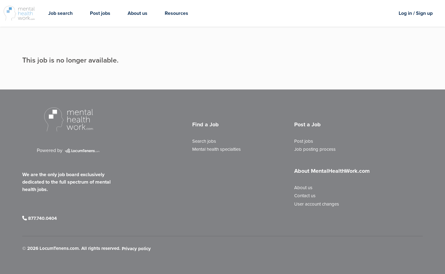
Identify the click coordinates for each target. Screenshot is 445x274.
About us (137, 13)
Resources (176, 13)
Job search (60, 13)
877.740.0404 (39, 218)
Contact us (305, 195)
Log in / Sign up (416, 13)
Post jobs (100, 13)
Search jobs (204, 141)
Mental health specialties (216, 149)
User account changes (316, 204)
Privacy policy (136, 249)
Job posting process (315, 149)
